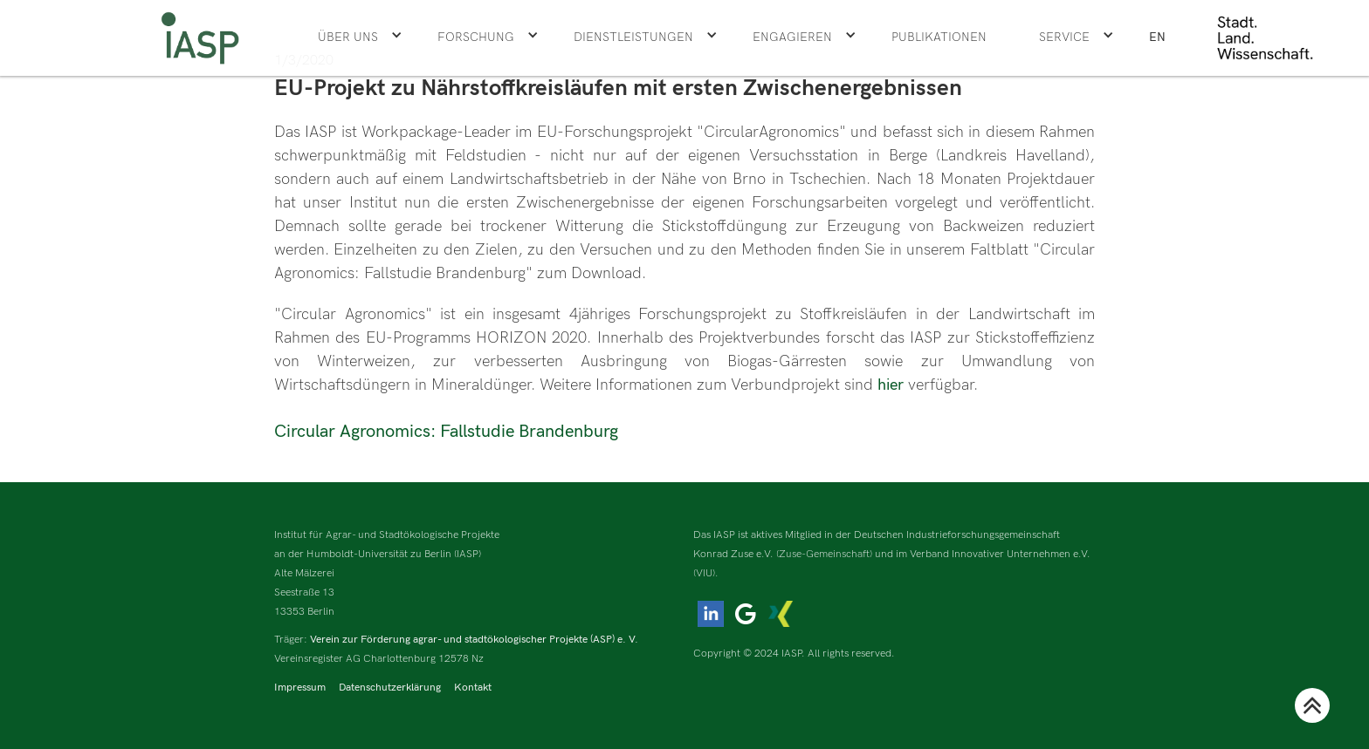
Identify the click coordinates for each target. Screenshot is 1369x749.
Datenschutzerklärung (390, 687)
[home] (200, 38)
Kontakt (473, 687)
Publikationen (939, 37)
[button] (360, 37)
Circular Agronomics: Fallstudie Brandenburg (446, 431)
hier (892, 385)
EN (1157, 37)
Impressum (300, 687)
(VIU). (706, 573)
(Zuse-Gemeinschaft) (824, 554)
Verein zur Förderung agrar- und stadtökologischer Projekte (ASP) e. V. (474, 639)
